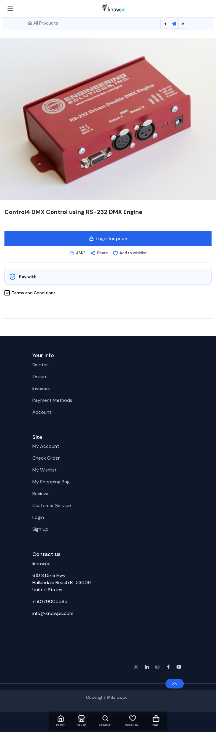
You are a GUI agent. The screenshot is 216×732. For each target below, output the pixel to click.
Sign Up (40, 529)
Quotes (40, 365)
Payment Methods (52, 400)
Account (41, 412)
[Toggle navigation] (10, 8)
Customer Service (51, 505)
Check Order (46, 458)
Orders (39, 376)
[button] (77, 253)
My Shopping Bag (51, 482)
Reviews (41, 493)
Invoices (41, 388)
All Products (45, 23)
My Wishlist (44, 470)
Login (38, 517)
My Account (45, 446)
